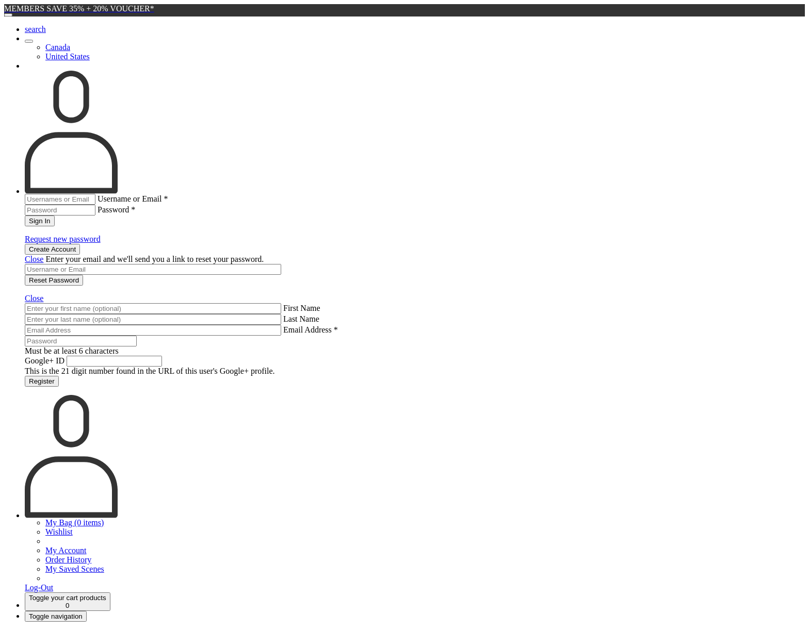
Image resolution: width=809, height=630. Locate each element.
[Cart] (67, 601)
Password (116, 209)
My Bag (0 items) (74, 522)
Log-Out (39, 587)
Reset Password (54, 280)
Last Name (301, 318)
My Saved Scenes (74, 569)
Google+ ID (44, 360)
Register (42, 381)
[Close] (8, 14)
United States (67, 56)
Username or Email (133, 198)
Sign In (40, 221)
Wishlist (59, 531)
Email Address (310, 329)
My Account (66, 550)
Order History (68, 559)
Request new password (63, 239)
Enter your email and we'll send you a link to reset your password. (154, 259)
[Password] (81, 341)
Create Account (52, 249)
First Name (301, 308)
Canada (57, 47)
